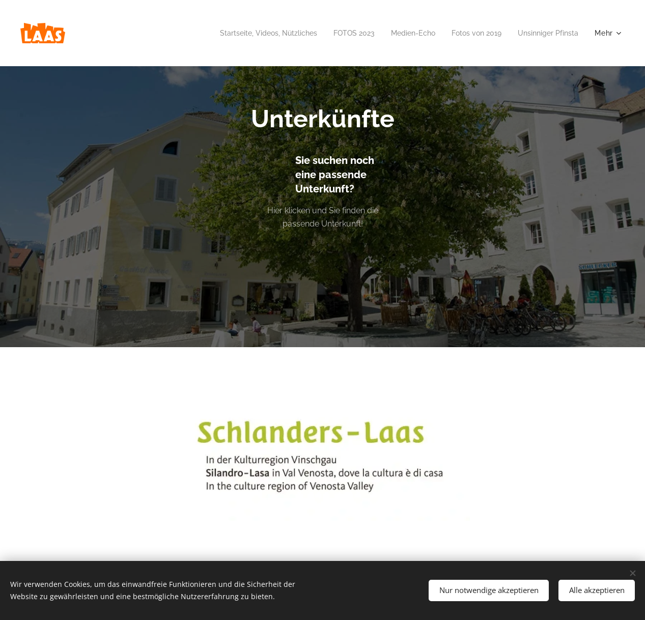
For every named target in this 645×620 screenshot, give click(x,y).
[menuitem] (247, 33)
